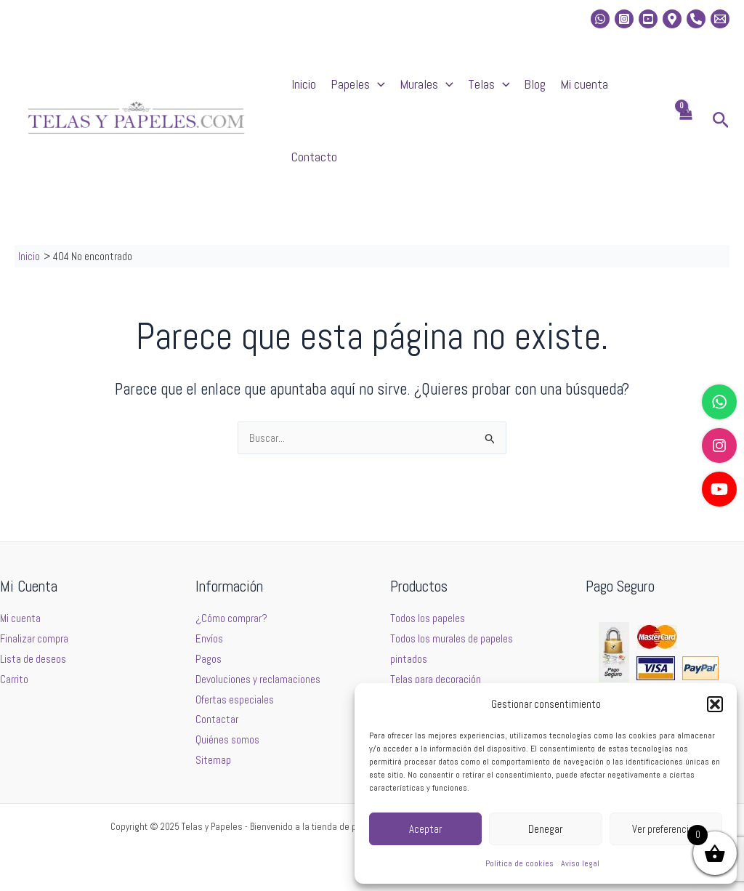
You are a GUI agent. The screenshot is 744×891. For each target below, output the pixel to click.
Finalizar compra (34, 638)
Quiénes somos (227, 739)
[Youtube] (648, 18)
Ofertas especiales (234, 699)
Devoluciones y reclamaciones (257, 679)
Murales (426, 84)
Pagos (208, 659)
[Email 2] (720, 18)
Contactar (216, 719)
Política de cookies (519, 863)
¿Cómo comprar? (231, 618)
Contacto (314, 156)
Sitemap (213, 760)
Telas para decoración (435, 679)
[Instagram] (624, 18)
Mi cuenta (584, 84)
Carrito (14, 679)
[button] (715, 704)
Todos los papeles (427, 618)
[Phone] (696, 18)
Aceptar (425, 829)
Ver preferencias (665, 829)
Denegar (545, 829)
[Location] (672, 18)
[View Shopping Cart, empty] (686, 121)
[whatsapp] (600, 18)
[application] (377, 84)
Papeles (358, 84)
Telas (489, 84)
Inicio (303, 84)
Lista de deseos (33, 659)
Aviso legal (580, 863)
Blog (535, 84)
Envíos (209, 638)
